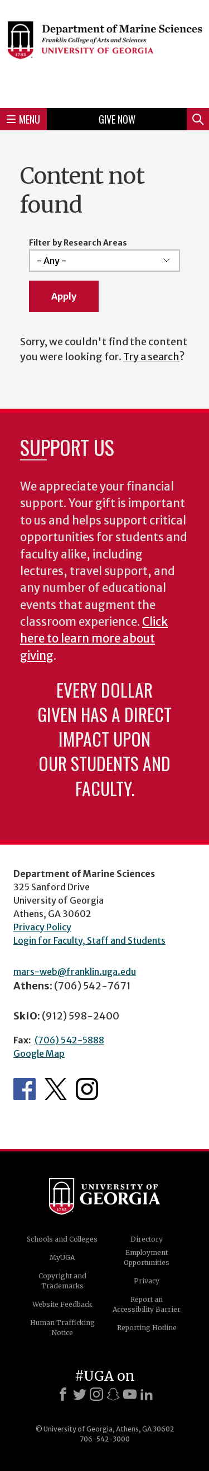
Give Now (117, 119)
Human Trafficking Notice (62, 1327)
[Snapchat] (113, 1394)
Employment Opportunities (146, 1257)
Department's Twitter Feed (56, 1089)
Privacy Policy (42, 927)
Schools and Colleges (62, 1239)
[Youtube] (130, 1394)
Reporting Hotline (147, 1327)
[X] (79, 1394)
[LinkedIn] (146, 1394)
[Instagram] (96, 1394)
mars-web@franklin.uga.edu (74, 971)
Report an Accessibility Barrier (147, 1304)
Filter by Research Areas (78, 243)
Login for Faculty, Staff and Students (89, 940)
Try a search (151, 356)
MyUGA (62, 1257)
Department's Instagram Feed (87, 1089)
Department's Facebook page (24, 1089)
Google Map (39, 1053)
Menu (23, 119)
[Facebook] (63, 1394)
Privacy (146, 1281)
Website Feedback (62, 1304)
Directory (146, 1239)
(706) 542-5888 (69, 1040)
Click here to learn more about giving (94, 639)
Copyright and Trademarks (62, 1281)
